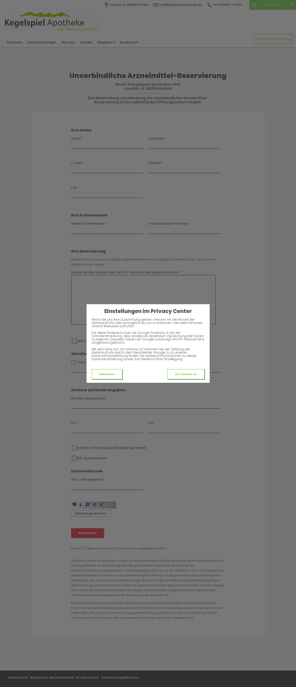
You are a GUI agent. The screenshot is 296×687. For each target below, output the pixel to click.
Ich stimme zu (186, 374)
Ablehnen (107, 374)
